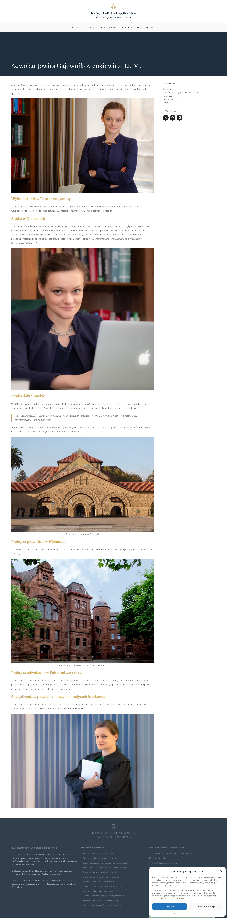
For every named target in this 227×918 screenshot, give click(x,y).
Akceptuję (169, 906)
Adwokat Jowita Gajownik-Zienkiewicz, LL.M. (181, 93)
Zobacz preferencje (205, 906)
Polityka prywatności (196, 913)
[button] (221, 871)
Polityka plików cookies (179, 913)
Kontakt (166, 103)
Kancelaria (167, 89)
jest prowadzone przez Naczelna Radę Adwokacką (60, 708)
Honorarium (167, 96)
